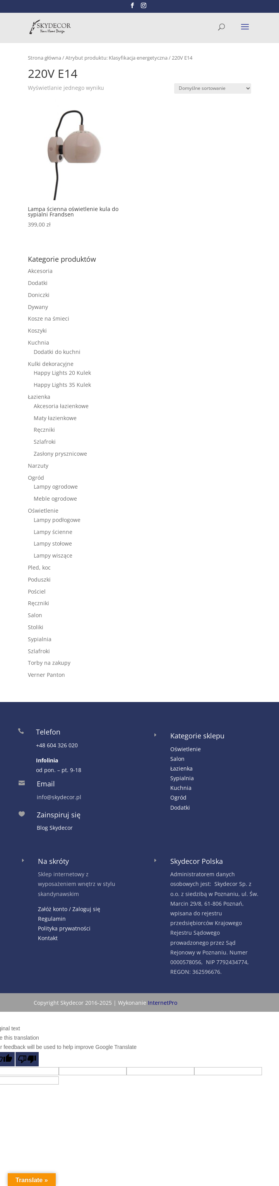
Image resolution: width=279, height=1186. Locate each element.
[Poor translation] (27, 1059)
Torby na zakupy (49, 662)
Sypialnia (39, 639)
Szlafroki (45, 441)
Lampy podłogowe (57, 519)
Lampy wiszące (53, 555)
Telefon (48, 731)
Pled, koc (39, 567)
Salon (35, 615)
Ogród (36, 477)
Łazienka (39, 396)
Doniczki (39, 295)
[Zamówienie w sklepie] (212, 88)
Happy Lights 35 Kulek (62, 384)
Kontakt (48, 938)
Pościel (37, 591)
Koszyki (37, 330)
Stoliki (35, 627)
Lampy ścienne (53, 532)
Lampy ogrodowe (56, 486)
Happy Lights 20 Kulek (62, 372)
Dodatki (38, 283)
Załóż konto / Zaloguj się (69, 909)
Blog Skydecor (55, 827)
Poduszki (39, 579)
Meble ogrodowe (55, 498)
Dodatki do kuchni (57, 351)
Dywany (38, 307)
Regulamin (52, 918)
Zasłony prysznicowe (60, 453)
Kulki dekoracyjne (51, 363)
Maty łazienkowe (55, 418)
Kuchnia (38, 342)
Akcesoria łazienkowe (61, 406)
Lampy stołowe (53, 543)
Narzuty (38, 465)
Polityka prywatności (64, 928)
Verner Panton (46, 674)
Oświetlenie (43, 510)
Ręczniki (44, 429)
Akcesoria (40, 271)
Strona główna (44, 57)
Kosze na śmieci (48, 318)
